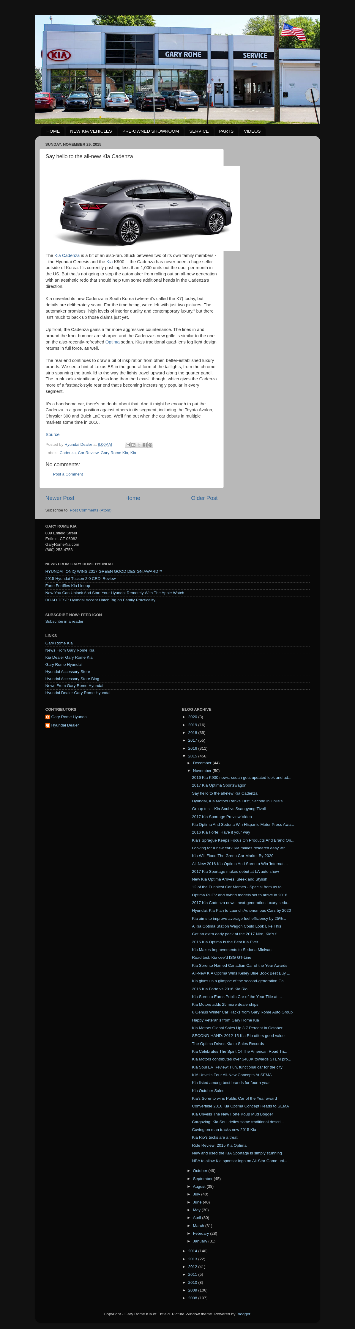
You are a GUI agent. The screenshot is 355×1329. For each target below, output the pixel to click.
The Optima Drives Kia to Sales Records (228, 1043)
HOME (53, 131)
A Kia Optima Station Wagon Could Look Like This (236, 926)
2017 (193, 740)
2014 (193, 1251)
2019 (193, 725)
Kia (110, 261)
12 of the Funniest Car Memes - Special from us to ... (239, 887)
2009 (193, 1290)
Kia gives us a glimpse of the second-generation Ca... (239, 981)
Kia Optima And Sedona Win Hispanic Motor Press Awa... (243, 824)
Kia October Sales (208, 1090)
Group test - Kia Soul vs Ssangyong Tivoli (229, 808)
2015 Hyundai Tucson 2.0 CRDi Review (80, 578)
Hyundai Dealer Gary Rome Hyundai (78, 693)
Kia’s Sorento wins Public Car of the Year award (234, 1098)
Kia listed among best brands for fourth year (231, 1082)
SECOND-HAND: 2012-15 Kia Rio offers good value (238, 1035)
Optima (113, 342)
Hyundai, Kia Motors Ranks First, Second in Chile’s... (239, 801)
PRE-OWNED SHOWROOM (150, 131)
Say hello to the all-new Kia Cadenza (225, 793)
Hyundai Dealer (65, 725)
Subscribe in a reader (64, 621)
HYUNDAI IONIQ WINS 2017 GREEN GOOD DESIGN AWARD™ (103, 571)
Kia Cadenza (67, 255)
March (199, 1225)
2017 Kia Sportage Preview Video (222, 817)
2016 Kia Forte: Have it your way (221, 832)
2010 (193, 1282)
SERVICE (199, 131)
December (203, 763)
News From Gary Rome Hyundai (74, 685)
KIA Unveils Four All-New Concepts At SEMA (232, 1075)
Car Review (88, 453)
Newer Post (60, 498)
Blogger (243, 1314)
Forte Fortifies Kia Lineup (67, 585)
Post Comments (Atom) (90, 510)
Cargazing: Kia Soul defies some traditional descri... (238, 1122)
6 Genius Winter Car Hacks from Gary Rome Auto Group (242, 1012)
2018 (193, 732)
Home (132, 498)
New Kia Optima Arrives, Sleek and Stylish (229, 879)
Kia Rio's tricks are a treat (214, 1137)
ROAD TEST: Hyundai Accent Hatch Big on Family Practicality (100, 600)
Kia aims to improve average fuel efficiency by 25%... (239, 918)
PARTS (226, 131)
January (201, 1241)
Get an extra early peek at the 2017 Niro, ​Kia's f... (236, 934)
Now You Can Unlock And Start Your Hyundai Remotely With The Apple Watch (114, 593)
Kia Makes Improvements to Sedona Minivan (232, 949)
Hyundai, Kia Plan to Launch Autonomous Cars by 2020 (241, 910)
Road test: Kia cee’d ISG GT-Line (221, 957)
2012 (193, 1266)
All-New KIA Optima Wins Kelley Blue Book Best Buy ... (241, 973)
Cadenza (68, 453)
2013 (193, 1259)
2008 (193, 1298)
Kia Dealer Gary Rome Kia (69, 657)
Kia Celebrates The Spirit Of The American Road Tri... (239, 1051)
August (200, 1186)
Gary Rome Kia (114, 453)
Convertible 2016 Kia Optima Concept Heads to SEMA (240, 1106)
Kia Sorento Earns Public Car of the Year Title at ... (237, 996)
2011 (193, 1274)
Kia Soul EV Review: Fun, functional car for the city (237, 1067)
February (201, 1233)
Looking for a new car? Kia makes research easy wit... (240, 848)
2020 (193, 717)
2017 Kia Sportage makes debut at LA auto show (235, 871)
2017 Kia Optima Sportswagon (219, 785)
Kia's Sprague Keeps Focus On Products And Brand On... (243, 840)
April (197, 1217)
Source (53, 434)
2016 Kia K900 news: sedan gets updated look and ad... (241, 777)
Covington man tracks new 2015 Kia (224, 1129)
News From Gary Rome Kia (69, 650)
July (197, 1194)
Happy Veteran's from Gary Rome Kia (225, 1020)
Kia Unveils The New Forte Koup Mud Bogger (232, 1114)
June (198, 1202)
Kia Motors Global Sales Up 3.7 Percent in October (237, 1028)
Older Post (204, 498)
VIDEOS (252, 131)
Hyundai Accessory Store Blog (72, 679)
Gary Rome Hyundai (63, 664)
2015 (193, 756)
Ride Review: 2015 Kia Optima (219, 1145)
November (203, 770)
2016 (193, 748)
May (197, 1210)
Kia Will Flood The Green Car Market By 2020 (232, 855)
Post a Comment (68, 474)
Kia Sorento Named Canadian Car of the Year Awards (239, 965)
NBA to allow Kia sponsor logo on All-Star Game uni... (239, 1161)
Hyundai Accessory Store (67, 671)
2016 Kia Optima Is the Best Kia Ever (225, 942)
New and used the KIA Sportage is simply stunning (237, 1153)
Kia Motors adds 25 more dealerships (225, 1004)
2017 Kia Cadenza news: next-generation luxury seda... (241, 902)
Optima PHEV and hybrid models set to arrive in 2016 (239, 895)
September (203, 1178)
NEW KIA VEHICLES (91, 131)
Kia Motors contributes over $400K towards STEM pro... (241, 1059)
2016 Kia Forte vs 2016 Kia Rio (219, 989)
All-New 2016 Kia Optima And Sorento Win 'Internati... (240, 864)
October (201, 1170)
